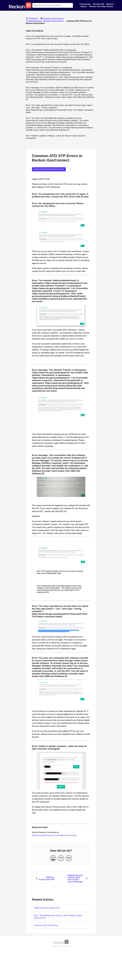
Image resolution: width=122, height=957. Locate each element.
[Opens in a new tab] (61, 942)
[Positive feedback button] (53, 858)
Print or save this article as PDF (49, 169)
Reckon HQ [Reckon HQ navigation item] (98, 4)
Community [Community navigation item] (85, 4)
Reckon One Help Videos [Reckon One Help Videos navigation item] (101, 6)
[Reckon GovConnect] (52, 18)
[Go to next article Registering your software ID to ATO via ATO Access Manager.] (76, 878)
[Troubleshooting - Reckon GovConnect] (45, 21)
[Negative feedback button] (69, 858)
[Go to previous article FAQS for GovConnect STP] (46, 878)
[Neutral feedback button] (61, 858)
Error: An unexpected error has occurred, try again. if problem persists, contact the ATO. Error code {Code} (57, 37)
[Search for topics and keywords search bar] (52, 5)
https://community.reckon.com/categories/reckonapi (54, 835)
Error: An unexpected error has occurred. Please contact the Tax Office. (58, 44)
